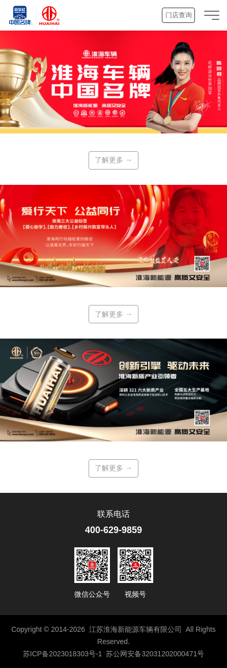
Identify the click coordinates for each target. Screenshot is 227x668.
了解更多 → (113, 160)
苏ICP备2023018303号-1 (62, 654)
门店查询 (178, 15)
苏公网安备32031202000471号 (155, 654)
